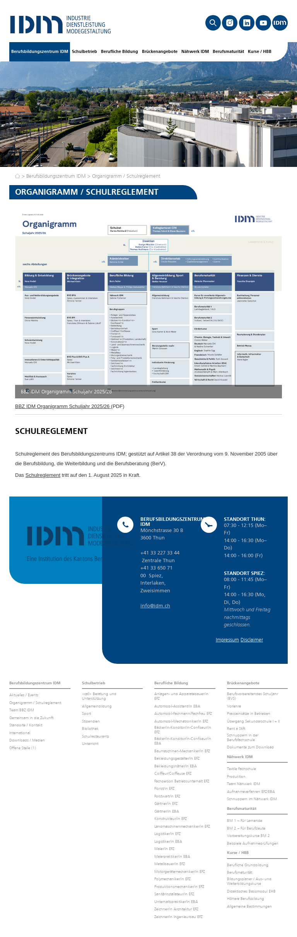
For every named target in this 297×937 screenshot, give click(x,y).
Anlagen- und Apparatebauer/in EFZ (181, 696)
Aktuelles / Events (23, 695)
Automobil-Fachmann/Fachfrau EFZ (183, 713)
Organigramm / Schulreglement (126, 176)
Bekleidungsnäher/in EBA (175, 766)
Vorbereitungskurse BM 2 (248, 835)
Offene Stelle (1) (22, 748)
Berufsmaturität (228, 51)
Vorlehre (234, 706)
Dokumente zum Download (250, 747)
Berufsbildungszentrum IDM (39, 51)
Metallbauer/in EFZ (169, 864)
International (19, 733)
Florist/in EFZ (164, 788)
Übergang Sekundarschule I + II (253, 721)
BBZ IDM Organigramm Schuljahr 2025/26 (62, 406)
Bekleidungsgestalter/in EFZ (177, 758)
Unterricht (90, 743)
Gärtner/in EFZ (166, 803)
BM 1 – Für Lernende (244, 820)
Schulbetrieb (84, 51)
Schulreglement (43, 475)
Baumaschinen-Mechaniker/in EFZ (182, 751)
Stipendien (91, 721)
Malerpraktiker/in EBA (172, 856)
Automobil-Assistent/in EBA (177, 706)
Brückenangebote (160, 51)
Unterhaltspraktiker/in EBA (176, 902)
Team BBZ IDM (21, 710)
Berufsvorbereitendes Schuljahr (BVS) (252, 696)
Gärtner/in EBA (166, 811)
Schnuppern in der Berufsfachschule (242, 737)
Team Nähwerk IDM (243, 784)
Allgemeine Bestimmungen (249, 906)
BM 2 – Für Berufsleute (246, 828)
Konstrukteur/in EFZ (170, 818)
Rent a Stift (236, 728)
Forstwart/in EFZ (167, 796)
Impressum (227, 640)
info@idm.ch (155, 606)
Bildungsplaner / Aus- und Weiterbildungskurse (249, 881)
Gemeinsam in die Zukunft (31, 718)
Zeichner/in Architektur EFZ (176, 909)
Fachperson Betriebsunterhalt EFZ (181, 781)
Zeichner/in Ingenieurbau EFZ (178, 917)
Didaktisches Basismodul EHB (251, 891)
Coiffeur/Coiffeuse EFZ (172, 773)
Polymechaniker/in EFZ (172, 879)
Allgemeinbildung (97, 706)
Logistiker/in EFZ (167, 834)
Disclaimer (252, 640)
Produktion (236, 776)
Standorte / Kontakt (25, 725)
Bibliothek (90, 728)
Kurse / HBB (259, 51)
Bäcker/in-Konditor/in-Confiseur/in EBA (182, 740)
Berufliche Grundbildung (247, 865)
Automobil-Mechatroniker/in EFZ (181, 721)
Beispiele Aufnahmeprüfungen (252, 843)
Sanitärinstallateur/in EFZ (174, 894)
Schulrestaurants (95, 736)
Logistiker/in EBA (168, 841)
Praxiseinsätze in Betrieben (248, 713)
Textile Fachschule (241, 769)
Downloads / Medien (27, 740)
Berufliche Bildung (119, 51)
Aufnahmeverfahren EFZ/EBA (251, 791)
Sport (86, 713)
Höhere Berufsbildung (245, 898)
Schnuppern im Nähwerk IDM (252, 799)
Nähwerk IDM (195, 51)
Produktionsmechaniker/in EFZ (179, 886)
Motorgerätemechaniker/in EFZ (179, 871)
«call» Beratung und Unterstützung (99, 696)
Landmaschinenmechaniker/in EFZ (182, 826)
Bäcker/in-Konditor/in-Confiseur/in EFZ (182, 729)
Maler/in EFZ (164, 849)
